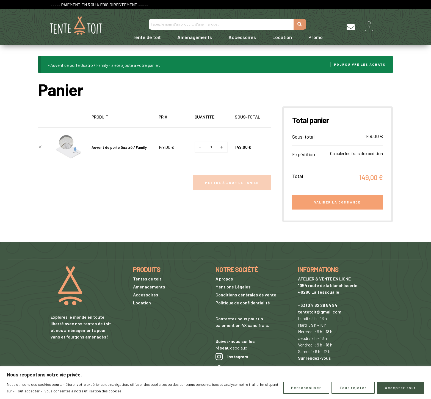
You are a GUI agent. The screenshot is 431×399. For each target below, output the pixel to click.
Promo (315, 37)
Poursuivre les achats (360, 64)
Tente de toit (146, 37)
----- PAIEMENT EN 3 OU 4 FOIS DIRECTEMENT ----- (99, 4)
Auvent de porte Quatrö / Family (119, 147)
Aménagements (194, 37)
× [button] (40, 147)
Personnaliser (306, 387)
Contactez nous (231, 318)
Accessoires (242, 37)
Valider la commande (337, 202)
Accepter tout (400, 387)
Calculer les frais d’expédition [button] (356, 153)
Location (282, 37)
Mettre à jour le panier (232, 183)
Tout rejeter (353, 387)
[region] (215, 382)
